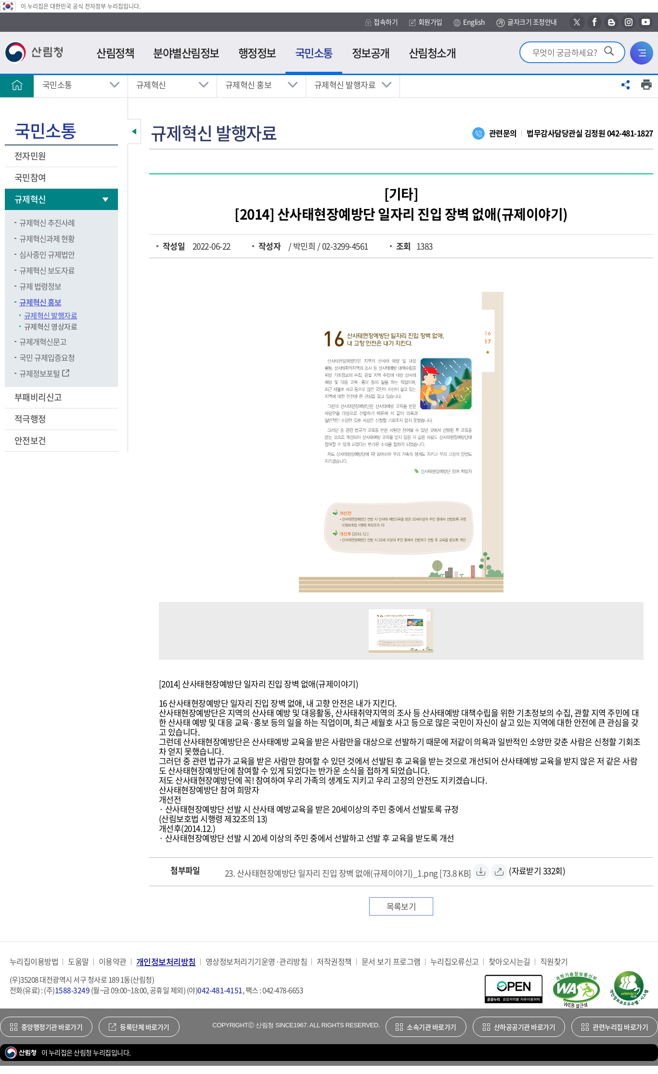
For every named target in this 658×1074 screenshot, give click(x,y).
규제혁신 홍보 (248, 85)
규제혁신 (151, 85)
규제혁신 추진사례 (47, 222)
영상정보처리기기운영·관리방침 (256, 961)
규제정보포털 (39, 373)
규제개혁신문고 (42, 341)
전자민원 (31, 155)
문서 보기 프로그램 (391, 961)
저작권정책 (334, 961)
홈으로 (17, 84)
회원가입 (425, 22)
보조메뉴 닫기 (134, 131)
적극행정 (31, 418)
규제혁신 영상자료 (50, 326)
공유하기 (626, 85)
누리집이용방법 (34, 961)
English (469, 22)
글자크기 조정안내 (526, 22)
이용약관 (113, 961)
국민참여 (31, 177)
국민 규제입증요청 (47, 357)
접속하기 (381, 22)
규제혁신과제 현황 (47, 238)
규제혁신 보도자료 (47, 270)
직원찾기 (554, 961)
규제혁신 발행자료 (344, 85)
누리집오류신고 (454, 961)
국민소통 (57, 85)
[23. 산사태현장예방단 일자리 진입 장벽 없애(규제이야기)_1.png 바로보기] (499, 872)
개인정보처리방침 (166, 961)
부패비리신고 (39, 397)
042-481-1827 (630, 133)
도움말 (78, 961)
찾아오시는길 (509, 961)
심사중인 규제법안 (47, 254)
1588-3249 (72, 990)
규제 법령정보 (40, 286)
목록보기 (401, 906)
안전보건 (31, 440)
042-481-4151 (220, 990)
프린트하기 (646, 85)
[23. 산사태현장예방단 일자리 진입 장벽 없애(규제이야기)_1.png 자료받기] (348, 871)
